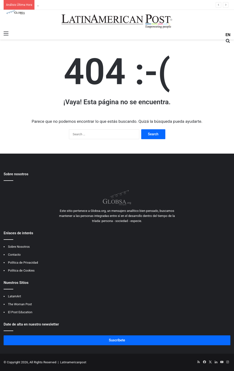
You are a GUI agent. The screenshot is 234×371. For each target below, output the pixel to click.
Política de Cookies (21, 270)
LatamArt (14, 296)
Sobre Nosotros (19, 246)
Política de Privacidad (23, 262)
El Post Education (20, 312)
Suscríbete (117, 340)
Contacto (14, 254)
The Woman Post (20, 304)
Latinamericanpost (73, 362)
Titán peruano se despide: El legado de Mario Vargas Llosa (77, 5)
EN (228, 35)
